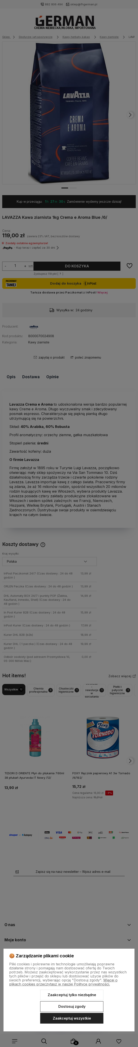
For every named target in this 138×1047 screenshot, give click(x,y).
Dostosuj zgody (71, 1006)
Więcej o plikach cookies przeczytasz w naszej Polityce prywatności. (63, 982)
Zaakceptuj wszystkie (72, 1018)
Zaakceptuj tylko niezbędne (72, 995)
